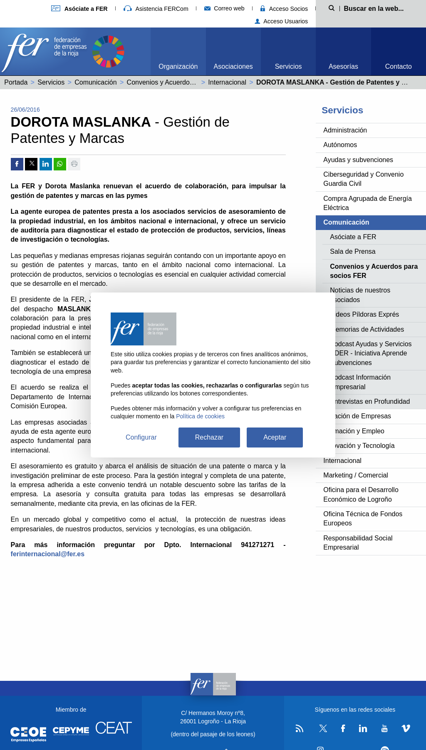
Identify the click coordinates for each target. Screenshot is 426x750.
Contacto (398, 66)
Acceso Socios (284, 8)
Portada (15, 82)
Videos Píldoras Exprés (364, 314)
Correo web (224, 8)
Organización (178, 66)
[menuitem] (178, 51)
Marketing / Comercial (355, 475)
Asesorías (343, 66)
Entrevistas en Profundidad (370, 401)
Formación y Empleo (353, 431)
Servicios (288, 66)
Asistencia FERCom (156, 8)
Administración (345, 130)
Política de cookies (200, 416)
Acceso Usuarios (281, 21)
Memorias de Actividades (367, 329)
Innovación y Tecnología (358, 445)
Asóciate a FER (353, 236)
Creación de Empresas (357, 416)
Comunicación (95, 82)
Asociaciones (233, 66)
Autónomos (340, 144)
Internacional (227, 82)
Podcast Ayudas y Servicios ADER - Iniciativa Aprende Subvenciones (370, 353)
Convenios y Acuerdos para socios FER (185, 82)
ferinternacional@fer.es (47, 554)
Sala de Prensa (352, 251)
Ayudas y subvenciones (358, 159)
